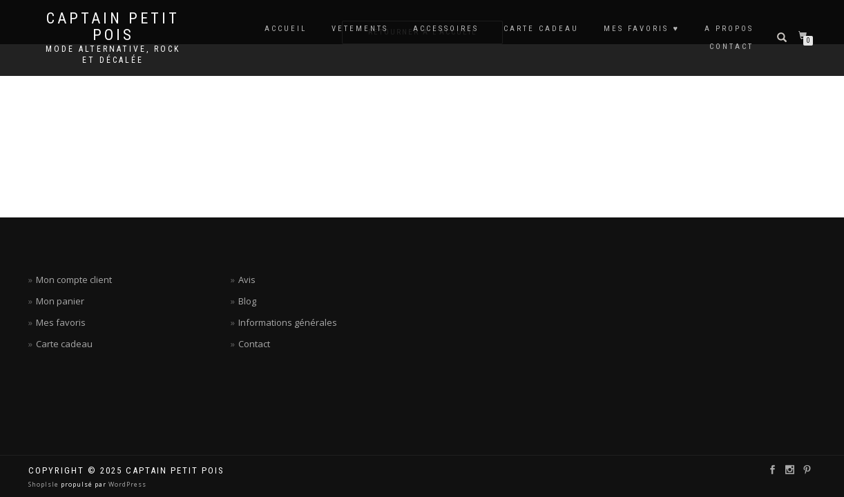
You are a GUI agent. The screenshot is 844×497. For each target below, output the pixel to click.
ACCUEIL (286, 28)
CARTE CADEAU (541, 28)
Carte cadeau (64, 344)
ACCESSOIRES (446, 28)
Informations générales (287, 322)
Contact (254, 344)
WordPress (126, 484)
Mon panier (60, 301)
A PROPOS (729, 28)
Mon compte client (74, 279)
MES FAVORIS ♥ (642, 28)
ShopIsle (44, 484)
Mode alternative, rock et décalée (113, 54)
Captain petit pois (113, 26)
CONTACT (731, 46)
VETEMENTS (360, 28)
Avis (247, 279)
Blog (247, 301)
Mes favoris (61, 322)
